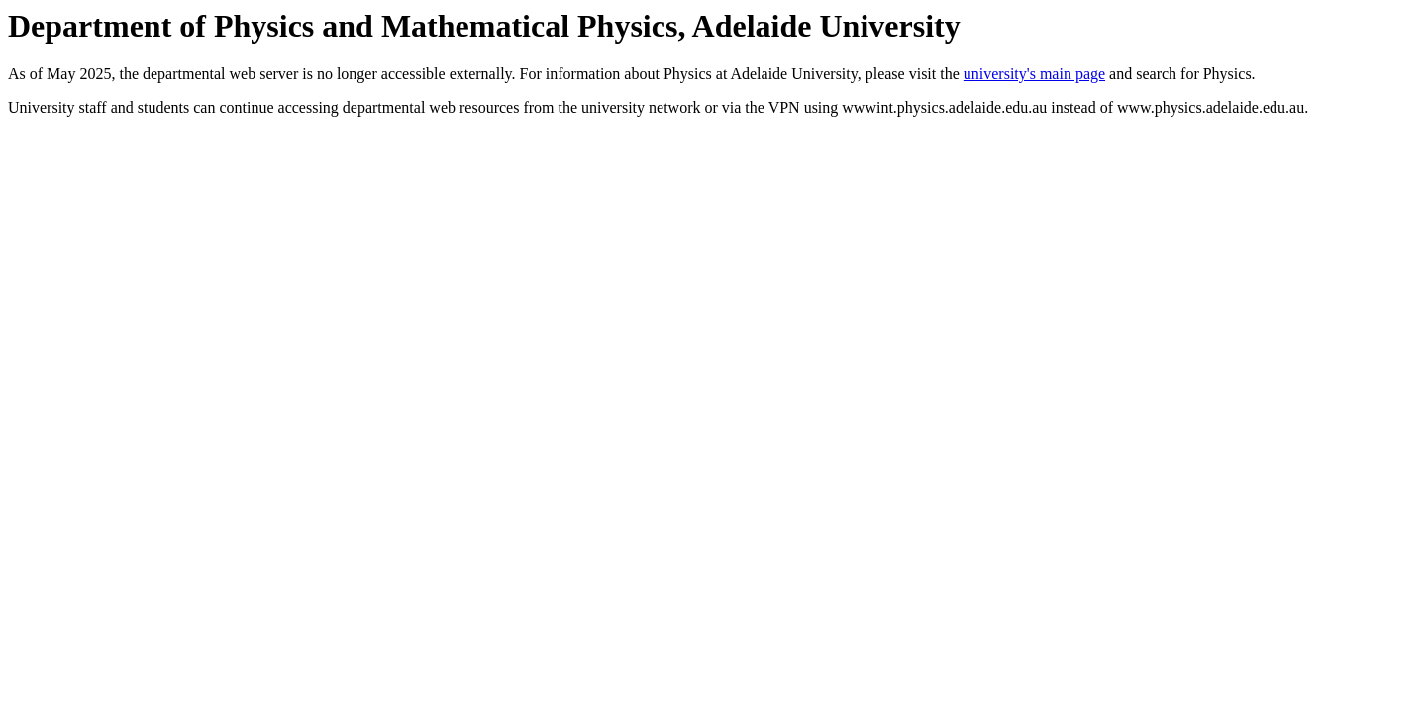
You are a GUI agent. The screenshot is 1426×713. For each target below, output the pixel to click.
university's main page (1034, 73)
